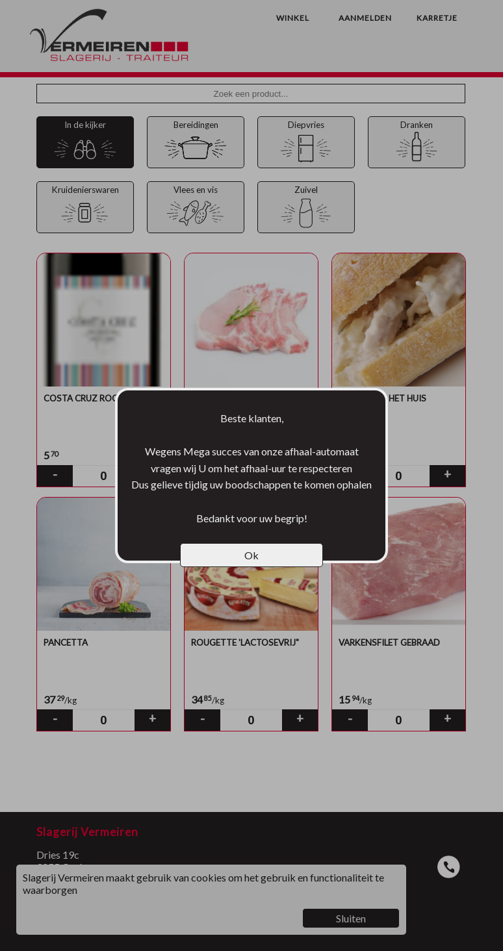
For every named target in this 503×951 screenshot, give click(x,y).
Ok (251, 555)
